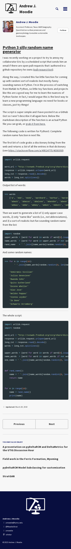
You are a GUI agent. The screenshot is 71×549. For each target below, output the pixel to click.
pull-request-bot (43, 69)
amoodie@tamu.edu (13, 522)
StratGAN (9, 476)
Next (52, 424)
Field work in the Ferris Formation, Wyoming (30, 459)
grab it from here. (36, 124)
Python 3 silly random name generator (28, 49)
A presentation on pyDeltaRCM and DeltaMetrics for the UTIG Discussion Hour (35, 448)
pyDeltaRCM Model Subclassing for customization (34, 467)
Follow (63, 30)
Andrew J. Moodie (27, 9)
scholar (7, 534)
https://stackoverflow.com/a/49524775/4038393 (35, 150)
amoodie (8, 530)
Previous (19, 424)
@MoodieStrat (10, 526)
